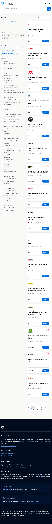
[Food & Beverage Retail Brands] (2, 107)
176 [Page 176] (48, 404)
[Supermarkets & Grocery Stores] (2, 193)
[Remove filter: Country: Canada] (11, 27)
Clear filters (13, 21)
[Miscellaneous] (2, 148)
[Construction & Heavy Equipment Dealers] (2, 92)
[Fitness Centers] (2, 104)
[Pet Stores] (2, 164)
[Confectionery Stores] (2, 90)
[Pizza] (2, 169)
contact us (23, 467)
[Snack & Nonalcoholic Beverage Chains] (2, 186)
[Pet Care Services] (2, 162)
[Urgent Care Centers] (2, 205)
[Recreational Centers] (2, 176)
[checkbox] (3, 48)
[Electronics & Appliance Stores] (2, 100)
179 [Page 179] (37, 407)
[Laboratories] (2, 133)
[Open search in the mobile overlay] (27, 9)
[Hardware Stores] (2, 124)
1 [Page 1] (31, 404)
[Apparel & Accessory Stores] (2, 63)
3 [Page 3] (37, 404)
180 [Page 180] (41, 407)
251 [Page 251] (37, 410)
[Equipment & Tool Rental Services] (2, 102)
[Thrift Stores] (2, 198)
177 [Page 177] (29, 407)
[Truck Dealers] (2, 203)
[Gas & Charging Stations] (2, 117)
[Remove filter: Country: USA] (9, 39)
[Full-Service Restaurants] (2, 112)
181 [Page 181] (45, 407)
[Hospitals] (2, 129)
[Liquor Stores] (2, 143)
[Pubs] (2, 174)
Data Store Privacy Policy (8, 453)
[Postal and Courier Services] (2, 171)
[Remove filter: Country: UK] (23, 36)
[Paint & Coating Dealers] (2, 159)
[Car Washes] (2, 83)
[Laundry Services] (2, 136)
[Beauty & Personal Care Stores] (2, 75)
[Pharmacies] (2, 167)
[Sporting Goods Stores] (2, 188)
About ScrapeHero (6, 455)
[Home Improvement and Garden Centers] (2, 126)
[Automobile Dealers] (2, 68)
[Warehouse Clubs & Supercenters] (2, 208)
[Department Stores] (2, 97)
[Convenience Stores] (2, 95)
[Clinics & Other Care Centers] (2, 88)
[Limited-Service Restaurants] (2, 141)
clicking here (35, 501)
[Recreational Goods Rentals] (2, 179)
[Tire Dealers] (2, 200)
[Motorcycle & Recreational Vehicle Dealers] (2, 151)
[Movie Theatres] (2, 154)
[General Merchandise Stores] (2, 121)
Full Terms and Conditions (8, 446)
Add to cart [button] (45, 41)
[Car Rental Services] (2, 80)
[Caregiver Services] (2, 85)
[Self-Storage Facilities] (2, 181)
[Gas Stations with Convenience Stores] (2, 119)
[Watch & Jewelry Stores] (2, 210)
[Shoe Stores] (2, 183)
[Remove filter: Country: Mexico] (11, 33)
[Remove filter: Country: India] (22, 30)
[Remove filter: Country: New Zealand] (13, 36)
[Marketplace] (2, 146)
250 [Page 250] (33, 410)
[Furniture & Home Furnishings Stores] (2, 114)
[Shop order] (43, 17)
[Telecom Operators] (2, 196)
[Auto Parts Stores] (2, 66)
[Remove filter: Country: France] (22, 27)
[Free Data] (2, 109)
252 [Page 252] (41, 410)
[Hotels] (2, 131)
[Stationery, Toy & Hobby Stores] (2, 191)
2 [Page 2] (34, 404)
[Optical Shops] (2, 157)
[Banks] (2, 73)
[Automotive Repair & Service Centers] (2, 71)
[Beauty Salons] (2, 78)
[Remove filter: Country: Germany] (12, 30)
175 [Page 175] (44, 404)
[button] (2, 8)
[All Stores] (2, 61)
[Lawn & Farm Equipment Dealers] (2, 138)
